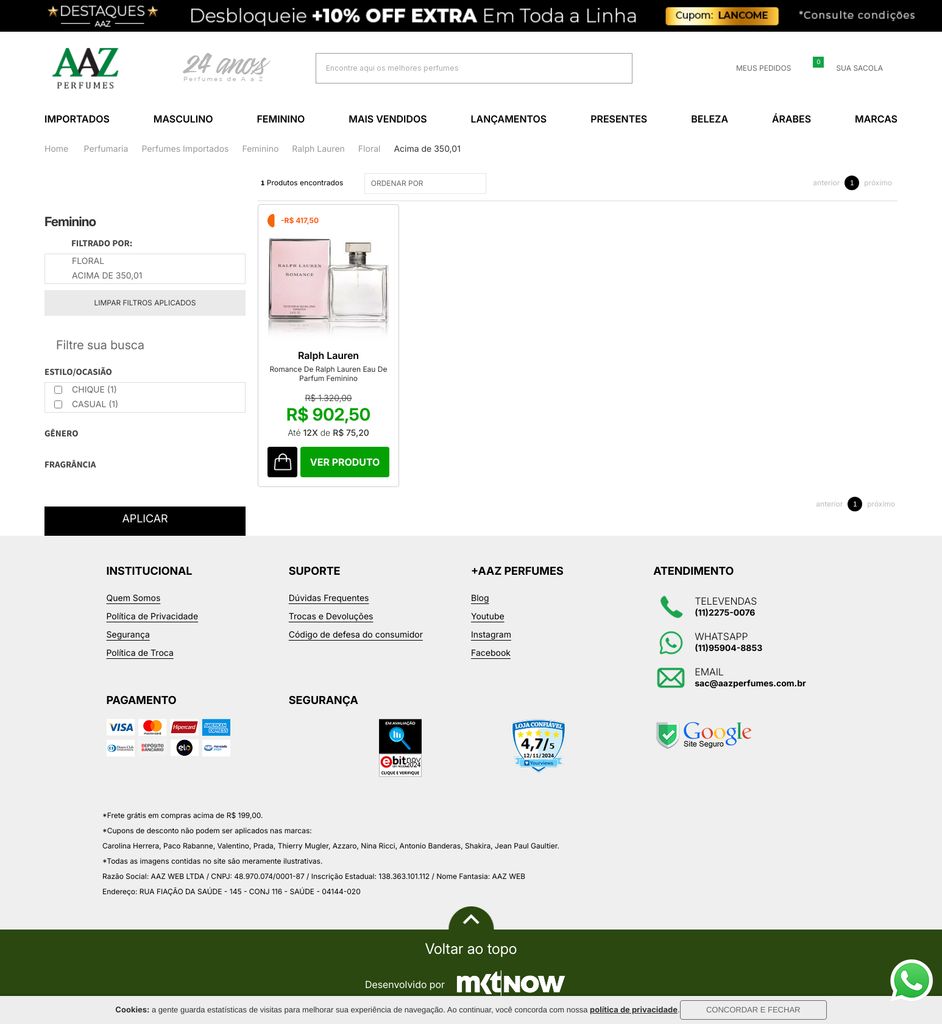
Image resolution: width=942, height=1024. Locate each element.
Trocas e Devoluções (331, 616)
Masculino (183, 119)
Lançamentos (509, 119)
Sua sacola (852, 68)
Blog (480, 598)
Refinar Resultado (145, 345)
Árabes (791, 119)
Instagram (491, 635)
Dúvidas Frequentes (329, 598)
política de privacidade (634, 1010)
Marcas (876, 119)
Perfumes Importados (184, 149)
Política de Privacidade (153, 616)
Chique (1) (85, 390)
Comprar (344, 462)
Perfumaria (106, 149)
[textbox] (458, 68)
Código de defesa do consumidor (356, 635)
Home (56, 149)
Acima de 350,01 (427, 149)
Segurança (128, 635)
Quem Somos (134, 598)
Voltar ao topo (471, 949)
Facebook (491, 653)
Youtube (488, 616)
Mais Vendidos (388, 119)
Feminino (281, 119)
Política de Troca (140, 653)
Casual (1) (86, 404)
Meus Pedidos (756, 68)
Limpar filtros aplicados (145, 302)
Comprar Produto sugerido (282, 462)
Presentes (618, 119)
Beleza (709, 119)
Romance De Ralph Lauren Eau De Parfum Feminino (329, 373)
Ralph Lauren (318, 149)
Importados (77, 119)
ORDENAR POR (427, 183)
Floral (369, 149)
